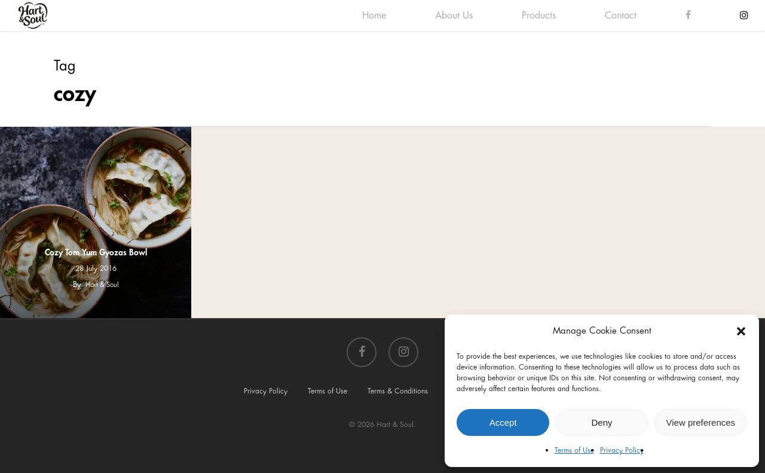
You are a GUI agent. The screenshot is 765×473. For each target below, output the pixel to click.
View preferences (701, 422)
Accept (503, 422)
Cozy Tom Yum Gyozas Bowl (96, 252)
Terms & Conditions (398, 391)
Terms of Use (574, 450)
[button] (741, 331)
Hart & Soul (102, 285)
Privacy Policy (622, 450)
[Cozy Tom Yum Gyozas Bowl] (95, 222)
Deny (601, 422)
